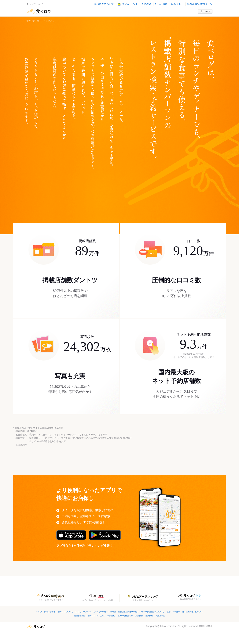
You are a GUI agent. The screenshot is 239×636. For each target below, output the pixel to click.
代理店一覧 (160, 616)
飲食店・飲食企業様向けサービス (124, 612)
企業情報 (149, 616)
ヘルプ (207, 11)
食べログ (39, 11)
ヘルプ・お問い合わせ (45, 612)
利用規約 (111, 616)
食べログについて (104, 4)
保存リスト (177, 4)
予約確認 (146, 4)
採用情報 (139, 616)
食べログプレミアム (96, 616)
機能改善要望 (79, 616)
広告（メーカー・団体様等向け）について (185, 612)
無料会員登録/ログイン (199, 4)
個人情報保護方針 (125, 616)
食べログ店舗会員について (152, 612)
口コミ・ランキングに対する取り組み (91, 612)
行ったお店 (161, 4)
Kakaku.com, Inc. (168, 626)
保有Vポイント (128, 4)
